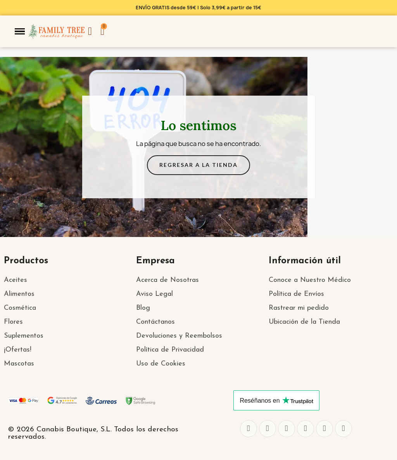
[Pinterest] (343, 428)
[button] (20, 31)
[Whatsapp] (305, 428)
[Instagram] (286, 428)
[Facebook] (248, 428)
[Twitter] (267, 428)
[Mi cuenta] (90, 31)
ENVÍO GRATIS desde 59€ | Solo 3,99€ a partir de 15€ (198, 7)
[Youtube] (324, 428)
